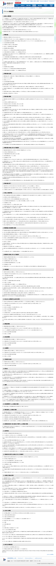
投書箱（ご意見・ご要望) (34, 1)
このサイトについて (38, 558)
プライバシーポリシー (29, 558)
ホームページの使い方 (44, 1)
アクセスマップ (51, 1)
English (28, 1)
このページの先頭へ (50, 554)
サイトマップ (20, 558)
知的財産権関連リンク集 (11, 558)
